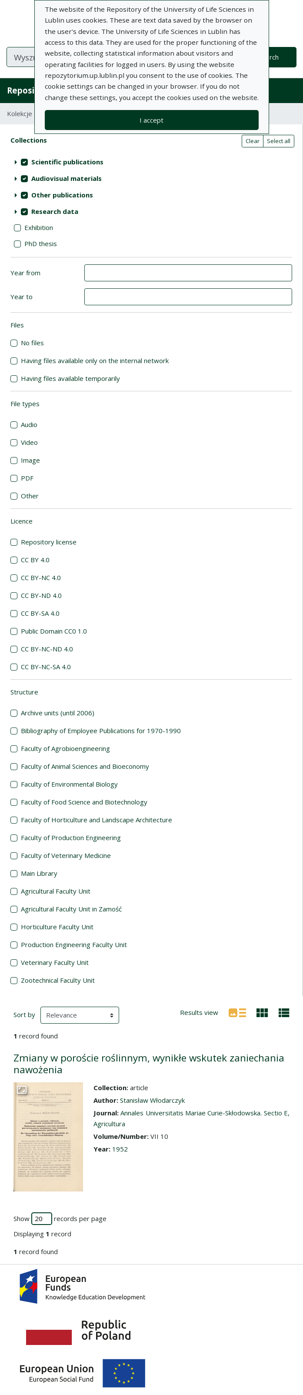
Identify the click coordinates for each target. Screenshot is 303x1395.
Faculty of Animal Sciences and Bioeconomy (85, 766)
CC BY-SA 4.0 (40, 613)
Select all (278, 141)
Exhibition (38, 227)
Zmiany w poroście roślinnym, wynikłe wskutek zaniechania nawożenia (148, 1063)
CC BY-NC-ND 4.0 (47, 648)
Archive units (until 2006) (57, 712)
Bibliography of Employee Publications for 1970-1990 (101, 730)
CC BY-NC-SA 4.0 (46, 666)
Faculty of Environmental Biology (69, 784)
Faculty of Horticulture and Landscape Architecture (96, 819)
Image (30, 460)
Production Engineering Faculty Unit (74, 944)
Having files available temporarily (70, 378)
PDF (27, 478)
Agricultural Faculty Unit (55, 891)
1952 (120, 1149)
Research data (54, 211)
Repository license (49, 541)
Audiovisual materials (66, 178)
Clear (253, 141)
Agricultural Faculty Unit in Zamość (71, 908)
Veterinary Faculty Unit (55, 962)
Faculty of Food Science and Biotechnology (84, 802)
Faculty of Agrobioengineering (65, 748)
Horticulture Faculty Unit (57, 926)
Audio (29, 424)
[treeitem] (151, 162)
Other (30, 495)
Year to (21, 296)
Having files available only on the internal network (95, 360)
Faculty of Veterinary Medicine (66, 855)
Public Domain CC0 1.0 (54, 631)
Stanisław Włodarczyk (152, 1100)
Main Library (39, 873)
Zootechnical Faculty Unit (58, 980)
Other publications (62, 194)
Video (29, 442)
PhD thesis (40, 243)
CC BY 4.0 (35, 559)
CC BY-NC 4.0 (41, 577)
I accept (151, 120)
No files (32, 342)
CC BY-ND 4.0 (41, 595)
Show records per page (60, 1218)
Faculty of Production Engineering (71, 837)
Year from (25, 272)
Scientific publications (67, 161)
